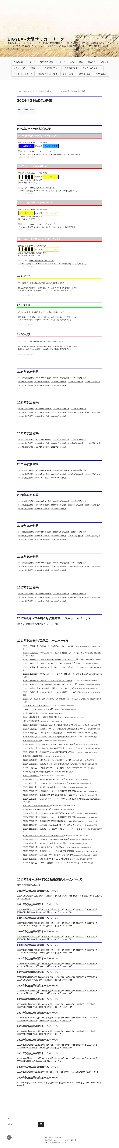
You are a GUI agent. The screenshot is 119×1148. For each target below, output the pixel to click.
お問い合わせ (101, 74)
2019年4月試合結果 (92, 536)
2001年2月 (43, 1061)
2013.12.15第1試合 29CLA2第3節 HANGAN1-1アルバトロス (49, 684)
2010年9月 (57, 936)
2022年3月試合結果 (25, 447)
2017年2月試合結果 (42, 601)
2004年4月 (32, 1021)
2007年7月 (80, 977)
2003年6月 (80, 1031)
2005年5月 (21, 1007)
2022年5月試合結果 (75, 443)
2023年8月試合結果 (25, 412)
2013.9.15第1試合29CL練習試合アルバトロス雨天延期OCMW (48, 744)
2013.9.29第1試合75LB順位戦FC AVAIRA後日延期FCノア (46, 768)
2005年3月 (43, 1007)
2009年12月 (22, 950)
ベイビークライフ (50, 213)
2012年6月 (91, 909)
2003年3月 (32, 1034)
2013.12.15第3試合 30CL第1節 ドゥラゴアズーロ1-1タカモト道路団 (52, 674)
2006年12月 (22, 991)
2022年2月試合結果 (42, 447)
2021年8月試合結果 (25, 474)
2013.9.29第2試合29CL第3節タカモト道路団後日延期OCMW (48, 764)
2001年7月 (69, 1058)
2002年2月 (54, 1048)
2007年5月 (21, 980)
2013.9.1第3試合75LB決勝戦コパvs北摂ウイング (43, 787)
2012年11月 (34, 909)
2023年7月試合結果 (42, 412)
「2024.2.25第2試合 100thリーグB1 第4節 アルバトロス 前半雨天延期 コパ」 (48, 191)
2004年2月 (54, 1021)
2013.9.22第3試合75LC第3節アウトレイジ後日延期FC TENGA (48, 791)
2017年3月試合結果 (25, 601)
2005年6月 (91, 1004)
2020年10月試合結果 (61, 501)
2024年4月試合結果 (92, 382)
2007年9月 (57, 977)
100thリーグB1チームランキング (42, 188)
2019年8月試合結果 (25, 536)
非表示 (32, 109)
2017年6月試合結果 (58, 597)
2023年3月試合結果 (25, 416)
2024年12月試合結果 (26, 378)
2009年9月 (57, 950)
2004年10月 (46, 1018)
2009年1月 (66, 953)
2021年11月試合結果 (43, 470)
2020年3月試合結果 (25, 509)
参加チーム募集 (76, 62)
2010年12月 (22, 936)
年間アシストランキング (47, 74)
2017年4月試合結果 (92, 597)
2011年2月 (54, 926)
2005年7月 (80, 1004)
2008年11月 (34, 964)
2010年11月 (34, 936)
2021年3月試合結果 (25, 478)
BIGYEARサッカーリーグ (24, 62)
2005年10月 (46, 1004)
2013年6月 (54, 896)
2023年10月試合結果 (61, 409)
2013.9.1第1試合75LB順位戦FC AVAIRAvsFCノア (43, 779)
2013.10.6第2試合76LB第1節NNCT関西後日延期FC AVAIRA (47, 733)
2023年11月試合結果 (43, 409)
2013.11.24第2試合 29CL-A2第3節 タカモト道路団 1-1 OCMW (51, 692)
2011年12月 (22, 923)
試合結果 (104, 62)
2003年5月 (91, 1031)
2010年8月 (69, 936)
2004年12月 (22, 1018)
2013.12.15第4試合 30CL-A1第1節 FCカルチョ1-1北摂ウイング (50, 667)
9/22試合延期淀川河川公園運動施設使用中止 (41, 717)
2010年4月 (32, 939)
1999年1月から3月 (79, 1083)
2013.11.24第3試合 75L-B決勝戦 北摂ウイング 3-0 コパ (47, 688)
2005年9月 (57, 1004)
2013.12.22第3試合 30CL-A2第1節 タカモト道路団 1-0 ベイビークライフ (55, 653)
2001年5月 (91, 1058)
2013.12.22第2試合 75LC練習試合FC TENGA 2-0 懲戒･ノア (49, 659)
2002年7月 (80, 1045)
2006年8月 (69, 991)
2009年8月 (69, 950)
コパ (51, 177)
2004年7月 (80, 1018)
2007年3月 (43, 980)
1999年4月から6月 (62, 1083)
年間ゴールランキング (23, 74)
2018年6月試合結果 (58, 566)
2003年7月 (69, 1031)
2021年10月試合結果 (61, 470)
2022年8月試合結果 (25, 443)
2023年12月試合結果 (26, 409)
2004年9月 (57, 1018)
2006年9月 (57, 991)
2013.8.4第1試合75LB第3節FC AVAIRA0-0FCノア (43, 836)
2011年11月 (34, 923)
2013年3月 (88, 896)
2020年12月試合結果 (26, 501)
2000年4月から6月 (71, 1072)
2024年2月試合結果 (42, 385)
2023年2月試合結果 (42, 416)
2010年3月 (43, 939)
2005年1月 (66, 1007)
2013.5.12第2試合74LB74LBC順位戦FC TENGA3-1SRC (46, 863)
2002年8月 (69, 1045)
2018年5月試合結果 (75, 566)
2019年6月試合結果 (58, 536)
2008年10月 (46, 964)
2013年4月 (77, 896)
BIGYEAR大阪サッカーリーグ (36, 39)
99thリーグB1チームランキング (41, 261)
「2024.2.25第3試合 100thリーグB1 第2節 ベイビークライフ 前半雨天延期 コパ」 (49, 227)
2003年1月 (54, 1034)
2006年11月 (34, 991)
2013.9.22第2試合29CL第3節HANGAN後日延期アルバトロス (48, 795)
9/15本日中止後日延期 (32, 741)
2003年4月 (21, 1034)
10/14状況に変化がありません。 (36, 705)
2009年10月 (46, 950)
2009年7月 (80, 950)
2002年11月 (34, 1045)
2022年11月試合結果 (43, 439)
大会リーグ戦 (19, 68)
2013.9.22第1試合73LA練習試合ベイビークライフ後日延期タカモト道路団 (53, 799)
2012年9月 (57, 909)
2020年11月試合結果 (43, 501)
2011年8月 (69, 923)
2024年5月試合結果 (75, 382)
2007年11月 (34, 977)
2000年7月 (56, 1072)
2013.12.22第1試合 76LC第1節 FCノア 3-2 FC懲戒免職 (48, 663)
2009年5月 (21, 953)
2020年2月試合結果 (42, 509)
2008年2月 (54, 966)
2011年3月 (43, 926)
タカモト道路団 (50, 146)
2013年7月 (43, 896)
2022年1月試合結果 (58, 447)
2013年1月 (25, 899)
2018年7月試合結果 (42, 566)
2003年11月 (34, 1031)
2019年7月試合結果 (42, 536)
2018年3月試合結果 (25, 570)
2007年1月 (66, 980)
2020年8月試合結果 (25, 505)
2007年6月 (91, 977)
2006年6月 (91, 991)
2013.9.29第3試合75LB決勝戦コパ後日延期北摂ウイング (46, 760)
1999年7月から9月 (44, 1083)
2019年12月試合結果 (26, 532)
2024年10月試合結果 (61, 378)
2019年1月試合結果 (58, 539)
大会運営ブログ (71, 68)
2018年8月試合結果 (25, 566)
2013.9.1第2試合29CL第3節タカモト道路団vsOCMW (44, 783)
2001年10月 (46, 1058)
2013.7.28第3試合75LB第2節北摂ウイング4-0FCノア (44, 847)
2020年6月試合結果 (58, 505)
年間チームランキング (92, 68)
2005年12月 (22, 1004)
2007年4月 (32, 980)
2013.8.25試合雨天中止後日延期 (36, 809)
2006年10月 (46, 991)
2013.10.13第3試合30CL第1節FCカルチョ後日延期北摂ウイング (49, 725)
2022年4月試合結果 (92, 443)
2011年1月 (66, 926)
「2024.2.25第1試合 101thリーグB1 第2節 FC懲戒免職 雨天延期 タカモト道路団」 (50, 154)
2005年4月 (32, 1007)
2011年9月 (57, 923)
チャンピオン (68, 74)
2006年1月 (66, 993)
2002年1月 (66, 1048)
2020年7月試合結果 (42, 505)
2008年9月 (57, 964)
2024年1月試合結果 (58, 385)
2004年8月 (69, 1018)
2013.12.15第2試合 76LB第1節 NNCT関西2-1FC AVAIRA (47, 681)
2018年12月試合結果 (26, 563)
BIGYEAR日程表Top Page (28, 885)
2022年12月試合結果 (26, 439)
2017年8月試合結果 (25, 597)
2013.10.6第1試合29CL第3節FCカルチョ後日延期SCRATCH (48, 737)
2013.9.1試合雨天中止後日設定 (35, 772)
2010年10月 (46, 936)
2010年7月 (80, 936)
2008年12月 (22, 964)
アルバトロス (26, 177)
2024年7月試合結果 (42, 382)
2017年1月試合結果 (58, 601)
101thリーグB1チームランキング (42, 151)
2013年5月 (66, 896)
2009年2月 (54, 953)
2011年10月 (46, 923)
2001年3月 (32, 1061)
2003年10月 (46, 1031)
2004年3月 (43, 1021)
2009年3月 (43, 953)
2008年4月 (32, 966)
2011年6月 (91, 923)
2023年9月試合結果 (78, 409)
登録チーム (34, 68)
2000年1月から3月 (89, 1072)
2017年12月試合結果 (26, 594)
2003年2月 (43, 1034)
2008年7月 (80, 964)
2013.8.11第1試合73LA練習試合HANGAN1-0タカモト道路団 (48, 825)
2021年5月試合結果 (75, 474)
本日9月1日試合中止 (31, 776)
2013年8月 (32, 896)
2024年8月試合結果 (25, 382)
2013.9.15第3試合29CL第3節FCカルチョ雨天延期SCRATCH (48, 752)
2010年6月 (91, 936)
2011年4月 (32, 926)
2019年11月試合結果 (43, 532)
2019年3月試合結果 (25, 539)
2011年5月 (21, 926)
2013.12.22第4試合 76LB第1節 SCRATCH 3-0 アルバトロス (50, 646)
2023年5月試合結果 (75, 412)
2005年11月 (34, 1004)
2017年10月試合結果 (61, 594)
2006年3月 (43, 993)
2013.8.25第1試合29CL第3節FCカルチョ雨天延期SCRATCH (48, 813)
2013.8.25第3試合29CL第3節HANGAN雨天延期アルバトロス (48, 821)
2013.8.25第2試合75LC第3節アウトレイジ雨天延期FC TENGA (48, 817)
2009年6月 (91, 950)
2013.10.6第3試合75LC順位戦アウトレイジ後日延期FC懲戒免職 (49, 729)
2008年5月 (21, 966)
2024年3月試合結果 (25, 385)
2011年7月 (80, 923)
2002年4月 (32, 1048)
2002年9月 (57, 1045)
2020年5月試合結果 (75, 505)
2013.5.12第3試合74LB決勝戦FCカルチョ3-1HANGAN (45, 859)
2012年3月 (43, 912)
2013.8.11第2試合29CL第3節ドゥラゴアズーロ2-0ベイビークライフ (51, 829)
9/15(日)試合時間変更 (32, 756)
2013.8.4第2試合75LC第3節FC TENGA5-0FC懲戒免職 (45, 839)
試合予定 (92, 62)
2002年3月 (43, 1048)
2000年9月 (45, 1072)
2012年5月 (21, 912)
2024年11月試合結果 (43, 378)
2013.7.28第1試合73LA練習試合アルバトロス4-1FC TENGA (47, 855)
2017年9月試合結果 (78, 594)
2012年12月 (22, 909)
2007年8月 (69, 977)
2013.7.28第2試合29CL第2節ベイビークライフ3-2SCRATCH (48, 851)
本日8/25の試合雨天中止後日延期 (36, 806)
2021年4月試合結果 (92, 474)
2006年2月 (54, 993)
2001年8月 (57, 1058)
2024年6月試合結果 (58, 382)
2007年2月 (54, 980)
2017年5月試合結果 (75, 597)
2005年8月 (69, 1004)
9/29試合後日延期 (30, 713)
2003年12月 (22, 1031)
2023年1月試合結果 (58, 416)
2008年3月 (43, 966)
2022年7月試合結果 (42, 443)
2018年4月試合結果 (92, 566)
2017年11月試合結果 (43, 594)
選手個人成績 (84, 74)
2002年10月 (46, 1045)
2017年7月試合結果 (42, 597)
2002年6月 (91, 1045)
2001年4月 (21, 1061)
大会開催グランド (52, 68)
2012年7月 (80, 909)
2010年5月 (21, 939)
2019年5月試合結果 (75, 536)
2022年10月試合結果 (61, 439)
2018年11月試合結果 (43, 563)
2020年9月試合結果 (78, 501)
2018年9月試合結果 (78, 563)
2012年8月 (69, 909)
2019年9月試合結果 (78, 532)
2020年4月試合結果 (92, 505)
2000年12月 (22, 1072)
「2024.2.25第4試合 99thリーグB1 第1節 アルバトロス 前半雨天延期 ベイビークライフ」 (52, 264)
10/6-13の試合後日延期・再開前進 (37, 709)
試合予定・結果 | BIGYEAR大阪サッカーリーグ (36, 624)
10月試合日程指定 (30, 721)
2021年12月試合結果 (26, 470)
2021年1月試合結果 (58, 478)
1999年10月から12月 (25, 1083)
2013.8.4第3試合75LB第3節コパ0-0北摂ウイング (43, 843)
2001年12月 (22, 1058)
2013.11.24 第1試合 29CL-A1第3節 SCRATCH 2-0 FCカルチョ (52, 699)
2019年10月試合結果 (61, 532)
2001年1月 (54, 1061)
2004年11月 (34, 1018)
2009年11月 (34, 950)
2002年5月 (21, 1048)
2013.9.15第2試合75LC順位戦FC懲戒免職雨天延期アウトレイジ (49, 748)
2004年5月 (21, 1021)
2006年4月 (32, 993)
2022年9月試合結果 (78, 439)
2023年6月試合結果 (58, 412)
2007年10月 (46, 977)
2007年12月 (22, 977)
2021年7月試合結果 (42, 474)
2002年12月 (22, 1045)
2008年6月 (91, 964)
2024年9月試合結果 (78, 378)
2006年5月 (21, 993)
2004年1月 (66, 1021)
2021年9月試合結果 (78, 470)
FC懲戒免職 (26, 146)
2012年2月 (54, 912)
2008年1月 (66, 966)
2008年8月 (69, 964)
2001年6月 (80, 1058)
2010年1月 (66, 939)
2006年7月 (80, 991)
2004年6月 (91, 1018)
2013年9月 (21, 896)
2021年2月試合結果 (42, 478)
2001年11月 (34, 1058)
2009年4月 (32, 953)
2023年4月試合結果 (92, 412)
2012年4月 (32, 912)
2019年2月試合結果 (42, 539)
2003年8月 (57, 1031)
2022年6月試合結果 (58, 443)
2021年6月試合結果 (58, 474)
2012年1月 (66, 912)
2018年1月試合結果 (58, 570)
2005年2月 (54, 1007)
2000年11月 (34, 1072)
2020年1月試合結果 (58, 509)
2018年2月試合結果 (42, 570)
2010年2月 (54, 939)
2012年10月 (46, 909)
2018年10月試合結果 (61, 563)
